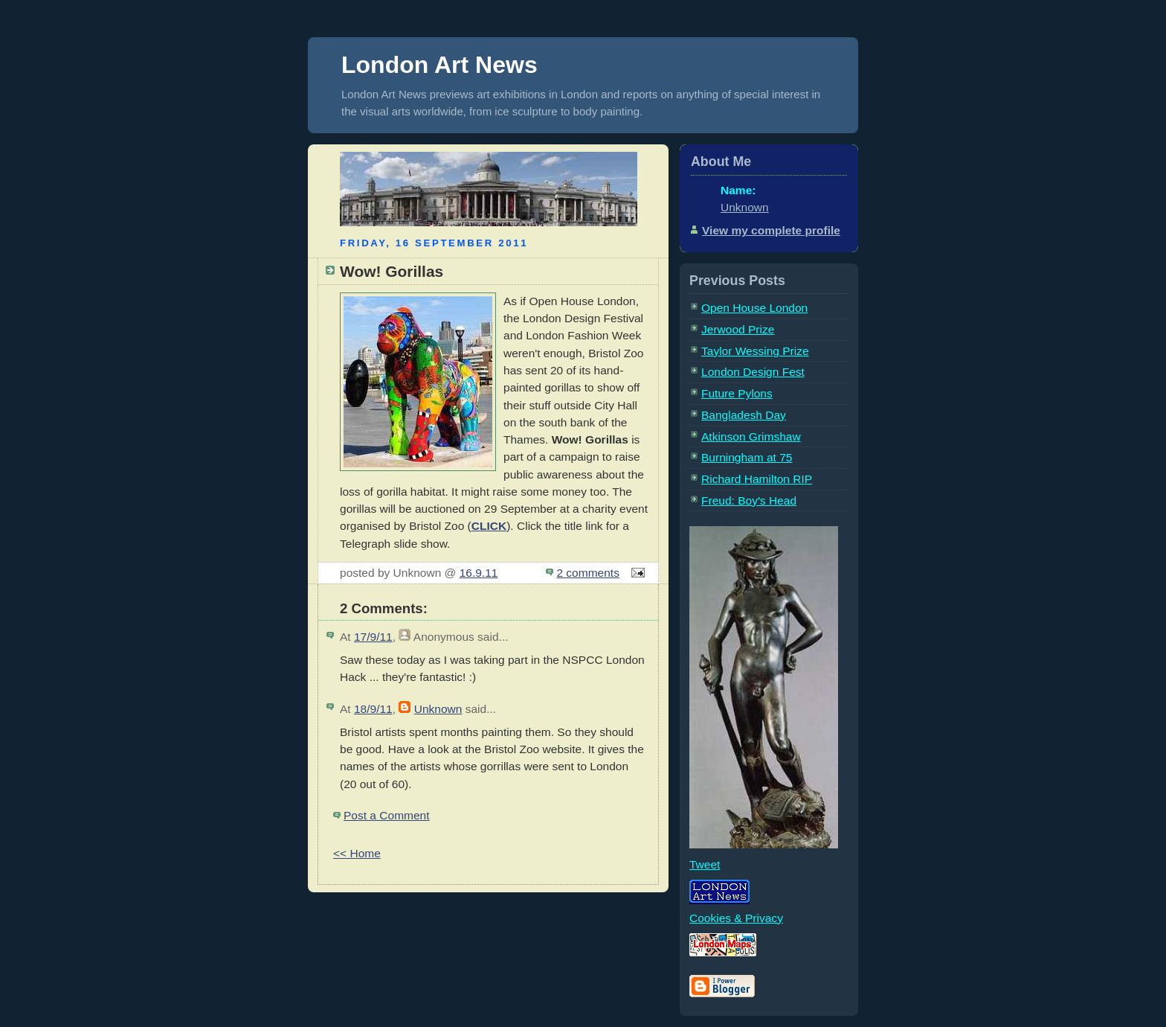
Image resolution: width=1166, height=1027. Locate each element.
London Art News (439, 64)
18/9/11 (373, 709)
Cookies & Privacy (736, 918)
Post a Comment (387, 815)
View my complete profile (771, 230)
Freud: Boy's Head (748, 500)
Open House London (754, 307)
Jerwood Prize (737, 329)
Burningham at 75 (746, 457)
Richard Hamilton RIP (756, 479)
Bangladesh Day (743, 415)
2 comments (587, 572)
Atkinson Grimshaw (751, 436)
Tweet (704, 864)
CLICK (488, 525)
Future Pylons (737, 393)
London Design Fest (753, 371)
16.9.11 (479, 572)
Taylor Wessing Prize (755, 351)
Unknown (438, 709)
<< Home (357, 853)
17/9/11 (373, 636)
